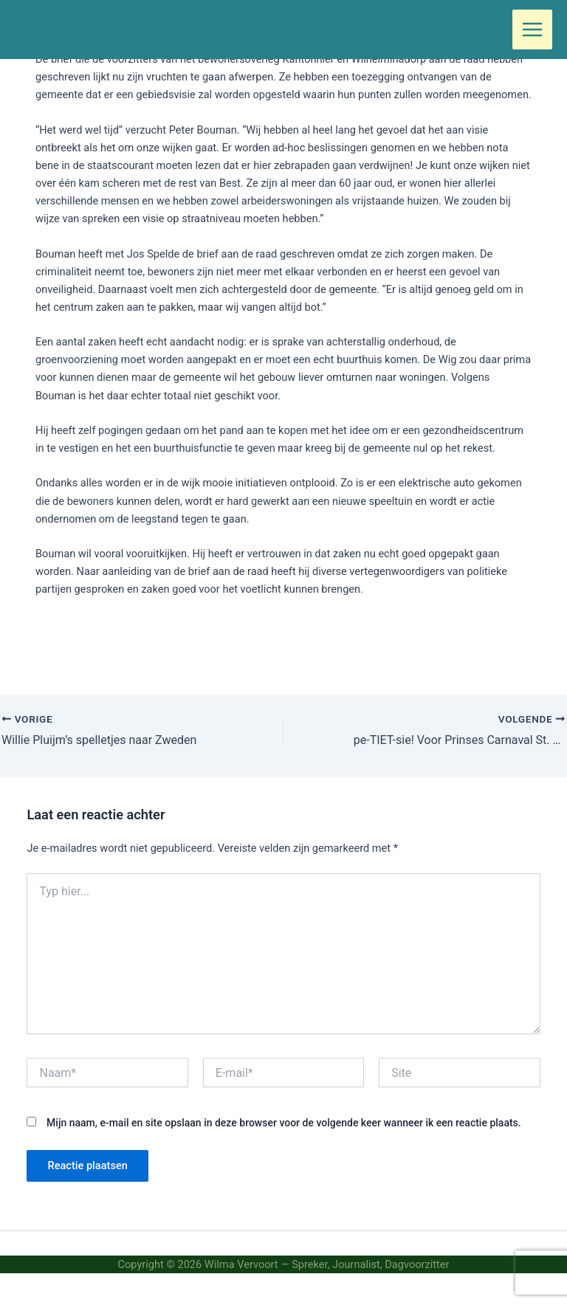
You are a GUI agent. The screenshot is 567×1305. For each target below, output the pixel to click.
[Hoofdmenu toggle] (532, 29)
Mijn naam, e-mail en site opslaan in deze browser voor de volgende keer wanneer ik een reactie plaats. (284, 1123)
